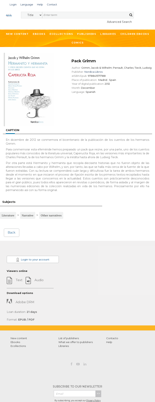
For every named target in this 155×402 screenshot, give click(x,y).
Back (11, 232)
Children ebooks (134, 33)
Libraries (108, 33)
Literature (8, 215)
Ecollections (61, 33)
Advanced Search (119, 22)
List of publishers (68, 338)
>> (98, 393)
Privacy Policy (93, 400)
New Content (17, 33)
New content (19, 338)
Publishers (86, 33)
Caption (12, 130)
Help (109, 342)
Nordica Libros (93, 71)
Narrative (28, 215)
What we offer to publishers (75, 342)
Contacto (112, 338)
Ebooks (39, 33)
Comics (77, 42)
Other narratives (51, 215)
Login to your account (32, 260)
